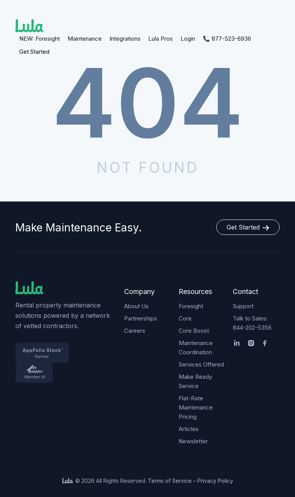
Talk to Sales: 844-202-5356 (252, 323)
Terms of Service (170, 480)
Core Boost (194, 330)
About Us (136, 306)
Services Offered (201, 364)
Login (188, 38)
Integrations (125, 38)
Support (243, 306)
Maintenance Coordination (196, 347)
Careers (134, 330)
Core (185, 318)
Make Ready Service (195, 381)
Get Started (34, 51)
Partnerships (140, 318)
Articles (189, 429)
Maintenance (85, 38)
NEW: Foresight (39, 38)
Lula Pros (160, 38)
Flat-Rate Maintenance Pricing (196, 407)
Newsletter (193, 441)
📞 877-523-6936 (227, 38)
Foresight (191, 306)
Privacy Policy (215, 480)
